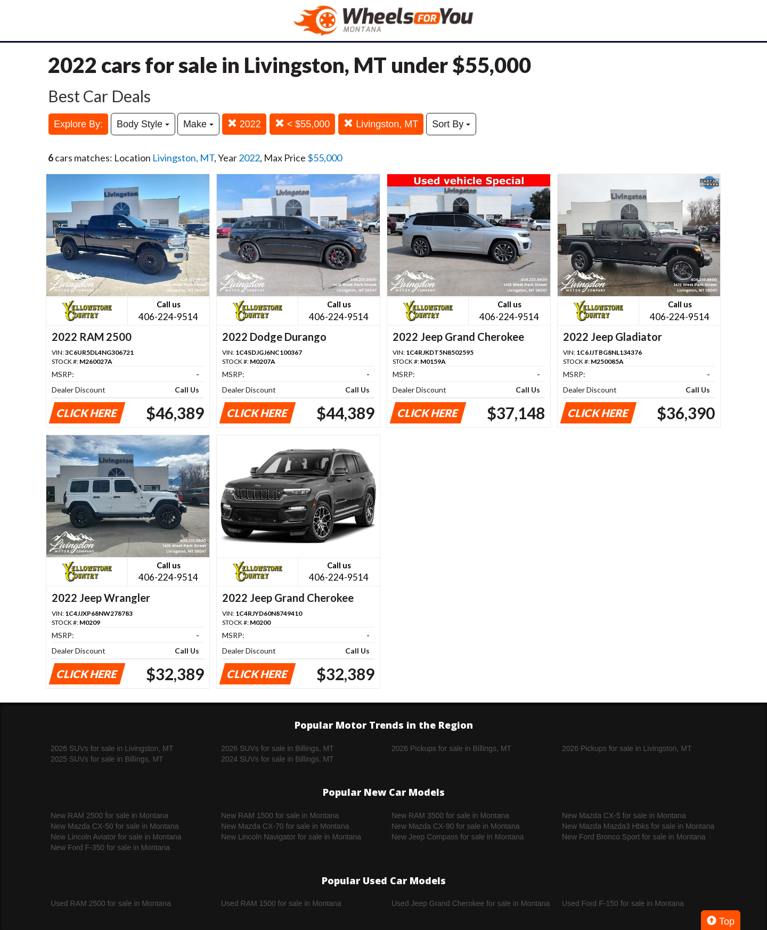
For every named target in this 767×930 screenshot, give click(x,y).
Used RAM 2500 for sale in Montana (111, 903)
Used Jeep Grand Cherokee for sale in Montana (470, 903)
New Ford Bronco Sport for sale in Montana (633, 837)
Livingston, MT (381, 123)
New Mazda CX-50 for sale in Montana (114, 826)
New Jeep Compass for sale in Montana (457, 837)
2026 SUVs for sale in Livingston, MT (112, 748)
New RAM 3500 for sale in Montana (450, 815)
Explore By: (78, 124)
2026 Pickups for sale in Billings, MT (451, 748)
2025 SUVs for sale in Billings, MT (107, 759)
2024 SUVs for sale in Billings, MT (277, 759)
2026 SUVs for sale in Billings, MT (277, 748)
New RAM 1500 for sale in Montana (280, 815)
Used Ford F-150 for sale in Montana (623, 903)
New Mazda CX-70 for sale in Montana (285, 826)
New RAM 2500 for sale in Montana (109, 815)
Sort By (451, 124)
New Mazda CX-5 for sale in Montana (624, 815)
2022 (244, 123)
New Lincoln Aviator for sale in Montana (116, 837)
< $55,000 (302, 123)
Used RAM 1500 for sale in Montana (281, 903)
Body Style (143, 124)
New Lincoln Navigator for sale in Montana (291, 837)
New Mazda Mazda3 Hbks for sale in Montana (638, 826)
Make (198, 124)
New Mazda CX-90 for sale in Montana (455, 826)
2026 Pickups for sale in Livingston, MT (627, 748)
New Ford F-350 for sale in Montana (110, 847)
